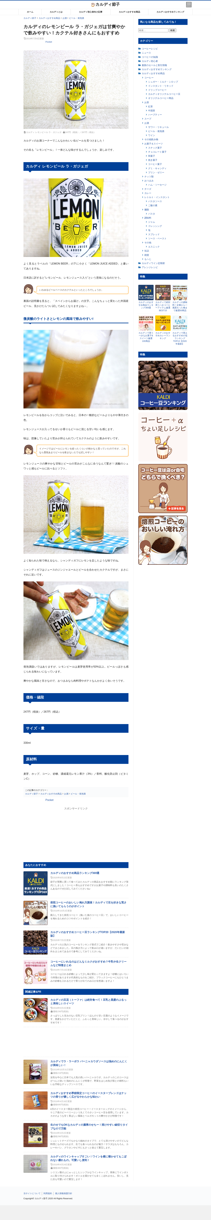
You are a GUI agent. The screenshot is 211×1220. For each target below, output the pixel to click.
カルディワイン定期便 (153, 263)
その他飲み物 (151, 139)
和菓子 (151, 156)
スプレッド (154, 234)
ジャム (151, 222)
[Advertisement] (105, 1212)
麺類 (146, 209)
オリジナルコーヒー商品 (160, 98)
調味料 (147, 218)
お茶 (146, 102)
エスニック (154, 246)
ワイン (151, 135)
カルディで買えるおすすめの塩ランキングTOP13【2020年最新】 (179, 338)
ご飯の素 (152, 205)
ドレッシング (155, 226)
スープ (147, 118)
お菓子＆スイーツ (153, 143)
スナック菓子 (155, 147)
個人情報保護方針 (63, 1193)
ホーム (30, 12)
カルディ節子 (105, 4)
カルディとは (56, 12)
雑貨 (146, 255)
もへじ (147, 259)
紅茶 (150, 106)
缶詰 (146, 250)
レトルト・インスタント (157, 197)
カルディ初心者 (150, 61)
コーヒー (149, 77)
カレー (147, 193)
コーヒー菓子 (155, 164)
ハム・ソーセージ (157, 184)
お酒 (146, 123)
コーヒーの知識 (150, 57)
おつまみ (149, 180)
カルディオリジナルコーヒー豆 (164, 94)
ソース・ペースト (157, 238)
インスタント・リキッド (160, 86)
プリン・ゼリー (156, 172)
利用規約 (47, 1193)
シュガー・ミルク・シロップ (163, 81)
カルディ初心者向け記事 (90, 12)
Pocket (48, 42)
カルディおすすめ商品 (129, 12)
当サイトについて (32, 1193)
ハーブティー (155, 114)
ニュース (146, 52)
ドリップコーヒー (157, 90)
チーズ (147, 189)
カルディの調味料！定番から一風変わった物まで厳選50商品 (179, 306)
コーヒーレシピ (150, 48)
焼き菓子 (152, 160)
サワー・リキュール (158, 127)
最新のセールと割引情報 (154, 65)
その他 (147, 242)
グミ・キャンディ (157, 168)
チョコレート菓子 (157, 152)
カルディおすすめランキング (170, 12)
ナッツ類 (149, 176)
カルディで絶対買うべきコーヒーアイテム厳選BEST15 (162, 306)
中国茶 (151, 110)
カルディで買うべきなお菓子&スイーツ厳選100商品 (145, 337)
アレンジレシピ (150, 267)
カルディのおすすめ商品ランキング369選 (74, 873)
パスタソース (155, 201)
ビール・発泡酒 (156, 131)
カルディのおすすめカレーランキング (162, 336)
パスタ (151, 213)
